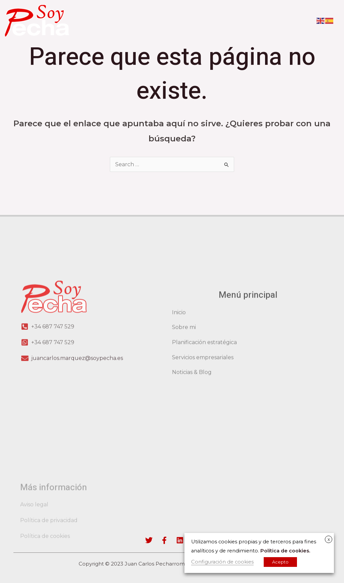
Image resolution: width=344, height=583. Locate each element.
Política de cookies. (285, 551)
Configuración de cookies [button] (222, 562)
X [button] (329, 539)
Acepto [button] (280, 562)
